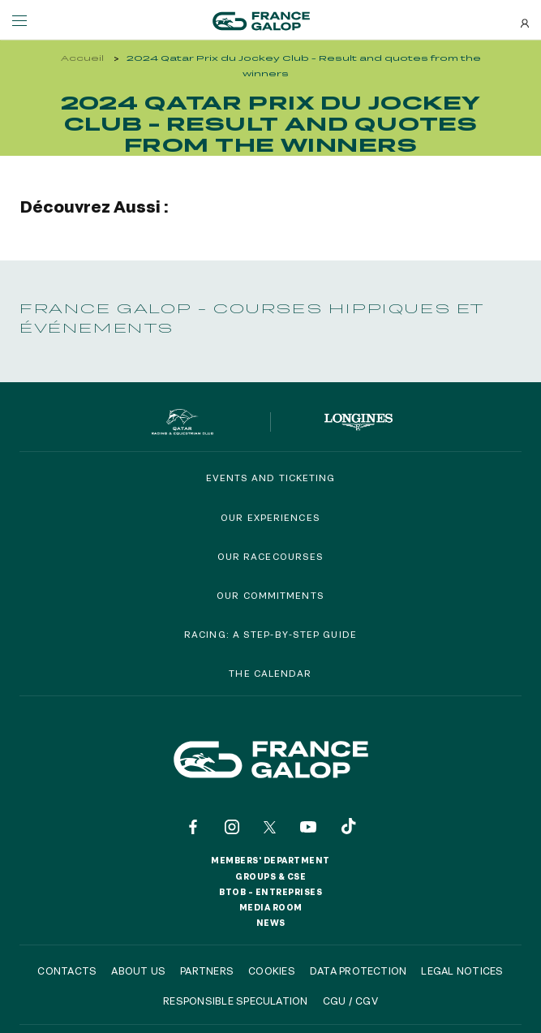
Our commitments (270, 595)
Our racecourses (270, 556)
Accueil (82, 58)
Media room (271, 907)
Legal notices (462, 970)
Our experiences (270, 517)
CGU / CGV (350, 1000)
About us (138, 970)
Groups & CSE (270, 876)
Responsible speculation (235, 1000)
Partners (207, 970)
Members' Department (270, 860)
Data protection (358, 970)
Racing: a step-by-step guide (270, 634)
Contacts (67, 970)
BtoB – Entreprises (270, 892)
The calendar (270, 673)
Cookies (271, 970)
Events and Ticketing (271, 477)
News (271, 923)
